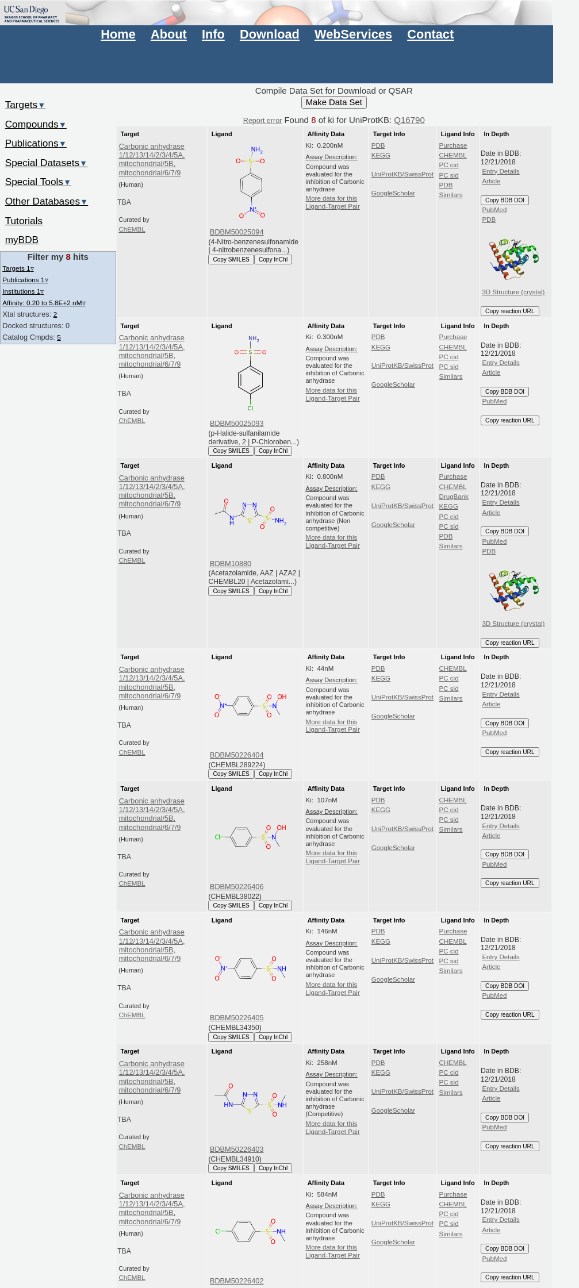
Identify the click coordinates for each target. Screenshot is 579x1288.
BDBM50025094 (237, 232)
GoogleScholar (393, 193)
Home (118, 34)
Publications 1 (25, 279)
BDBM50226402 (237, 1281)
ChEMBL (131, 229)
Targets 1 (17, 268)
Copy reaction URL (509, 311)
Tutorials (24, 220)
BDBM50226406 (237, 886)
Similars (451, 194)
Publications (36, 143)
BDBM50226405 (237, 1017)
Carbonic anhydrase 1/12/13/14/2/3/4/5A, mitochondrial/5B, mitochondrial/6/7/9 (152, 159)
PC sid (449, 175)
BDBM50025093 (237, 423)
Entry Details (500, 171)
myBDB (22, 239)
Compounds (36, 124)
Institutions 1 (23, 291)
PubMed (494, 209)
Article (491, 181)
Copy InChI (273, 259)
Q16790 (409, 120)
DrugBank (454, 496)
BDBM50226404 (237, 755)
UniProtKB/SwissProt (402, 174)
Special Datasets (46, 162)
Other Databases (47, 201)
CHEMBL (453, 155)
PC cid (449, 165)
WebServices (353, 34)
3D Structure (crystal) (513, 260)
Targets (25, 104)
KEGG (380, 155)
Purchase (453, 145)
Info (213, 34)
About (169, 34)
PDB (378, 145)
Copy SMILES (231, 259)
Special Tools (38, 181)
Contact (430, 34)
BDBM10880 (230, 563)
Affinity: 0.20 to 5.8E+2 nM (43, 302)
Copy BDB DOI (504, 200)
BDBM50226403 (237, 1149)
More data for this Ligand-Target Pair (333, 202)
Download (270, 34)
